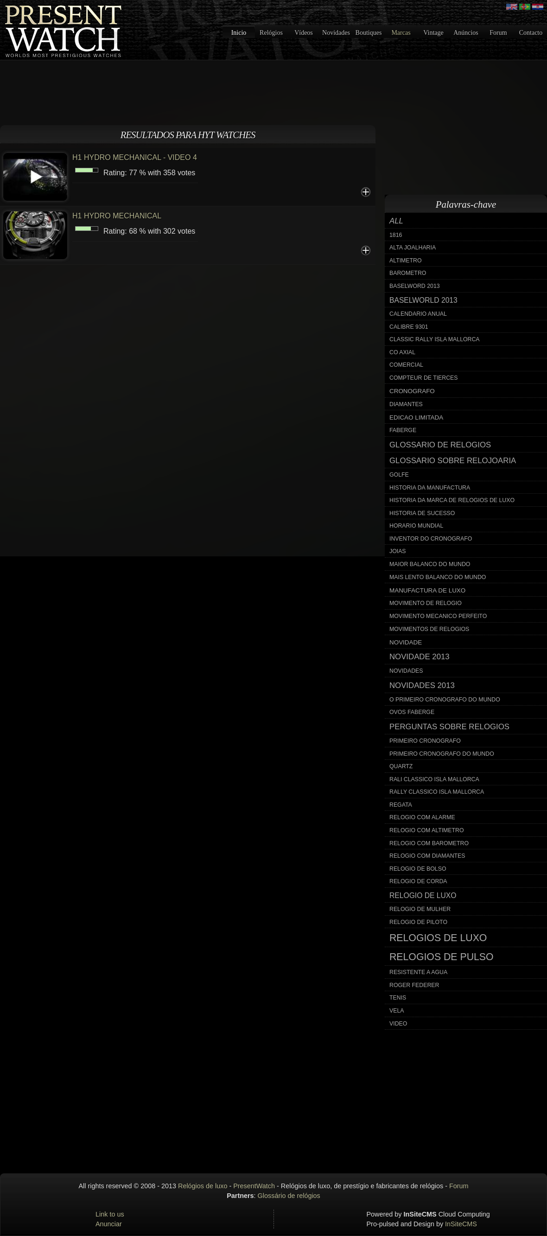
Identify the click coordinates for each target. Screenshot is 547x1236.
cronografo (412, 391)
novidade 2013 (419, 656)
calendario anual (418, 314)
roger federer (414, 985)
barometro (407, 273)
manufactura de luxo (427, 590)
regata (400, 805)
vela (396, 1010)
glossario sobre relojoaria (452, 460)
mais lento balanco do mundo (437, 577)
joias (397, 551)
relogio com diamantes (427, 856)
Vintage (433, 32)
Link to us (109, 1214)
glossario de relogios (440, 444)
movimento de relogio (425, 603)
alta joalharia (412, 247)
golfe (399, 474)
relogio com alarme (422, 817)
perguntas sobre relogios (449, 726)
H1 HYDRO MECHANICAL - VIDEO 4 (134, 157)
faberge (402, 430)
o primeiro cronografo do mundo (444, 699)
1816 (395, 235)
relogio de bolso (417, 869)
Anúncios (465, 32)
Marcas (400, 32)
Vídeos (303, 32)
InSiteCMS (461, 1224)
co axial (402, 352)
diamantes (406, 404)
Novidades (336, 32)
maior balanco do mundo (429, 564)
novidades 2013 (422, 685)
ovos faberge (411, 712)
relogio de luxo (422, 895)
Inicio (239, 32)
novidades (406, 671)
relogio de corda (418, 881)
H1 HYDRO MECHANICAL (116, 216)
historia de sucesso (422, 513)
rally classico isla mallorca (436, 792)
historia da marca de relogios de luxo (452, 500)
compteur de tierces (423, 378)
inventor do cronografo (430, 538)
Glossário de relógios (289, 1195)
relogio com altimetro (426, 830)
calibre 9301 (408, 327)
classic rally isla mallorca (434, 339)
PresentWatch (254, 1186)
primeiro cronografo (425, 741)
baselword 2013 (414, 286)
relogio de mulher (420, 909)
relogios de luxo (438, 937)
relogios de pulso (441, 956)
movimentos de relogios (429, 629)
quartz (401, 766)
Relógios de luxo (202, 1186)
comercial (406, 365)
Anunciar (108, 1224)
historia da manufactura (429, 487)
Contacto (531, 32)
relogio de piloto (418, 922)
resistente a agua (418, 972)
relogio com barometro (429, 843)
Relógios (271, 32)
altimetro (405, 260)
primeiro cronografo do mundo (441, 754)
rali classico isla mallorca (434, 779)
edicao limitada (416, 417)
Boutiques (369, 32)
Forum (498, 32)
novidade (405, 642)
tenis (397, 997)
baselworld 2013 (423, 300)
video (398, 1023)
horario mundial (416, 525)
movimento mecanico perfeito (438, 616)
